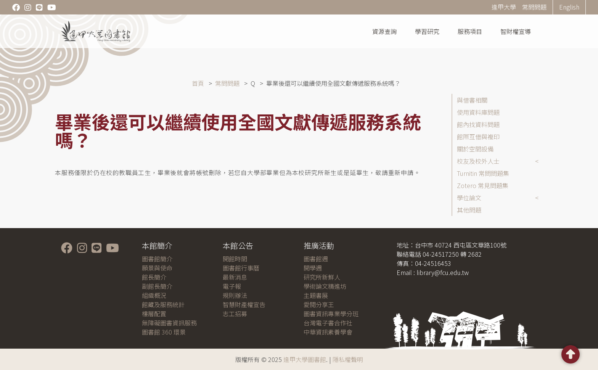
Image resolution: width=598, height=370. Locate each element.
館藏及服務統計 (163, 304)
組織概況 (154, 295)
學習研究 (427, 31)
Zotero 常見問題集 (482, 185)
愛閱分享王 (319, 304)
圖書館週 (316, 258)
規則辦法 (235, 295)
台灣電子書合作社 (328, 322)
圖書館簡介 (157, 258)
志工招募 (235, 313)
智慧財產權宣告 (244, 304)
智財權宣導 (515, 31)
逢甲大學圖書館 (304, 359)
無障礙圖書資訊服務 (169, 322)
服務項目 (470, 31)
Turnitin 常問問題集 (483, 173)
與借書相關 (472, 100)
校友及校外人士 (478, 161)
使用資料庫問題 (478, 112)
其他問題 (469, 209)
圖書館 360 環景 (164, 331)
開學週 (313, 267)
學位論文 (469, 197)
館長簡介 (154, 277)
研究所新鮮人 (322, 277)
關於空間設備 (475, 148)
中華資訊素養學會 (328, 331)
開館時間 (235, 258)
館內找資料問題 (478, 124)
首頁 (198, 83)
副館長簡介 (157, 286)
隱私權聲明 (348, 359)
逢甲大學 (504, 6)
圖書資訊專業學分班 (331, 313)
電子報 (232, 286)
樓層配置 (154, 313)
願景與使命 (157, 267)
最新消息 (235, 277)
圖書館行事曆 (241, 267)
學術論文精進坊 (325, 286)
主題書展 (316, 295)
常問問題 (534, 6)
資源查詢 (384, 31)
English (569, 6)
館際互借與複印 (478, 136)
